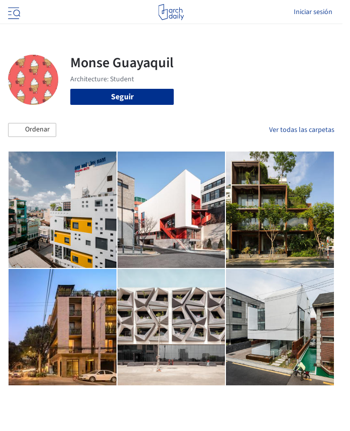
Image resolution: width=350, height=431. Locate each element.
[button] (32, 130)
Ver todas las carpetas (301, 130)
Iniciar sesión (313, 12)
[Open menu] (13, 12)
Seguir (122, 96)
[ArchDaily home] (171, 12)
